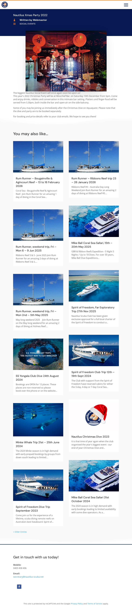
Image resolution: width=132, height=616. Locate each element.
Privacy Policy (77, 603)
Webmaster (40, 20)
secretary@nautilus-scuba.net (28, 576)
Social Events (27, 23)
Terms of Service (94, 603)
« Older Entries (20, 532)
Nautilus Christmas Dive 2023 (90, 436)
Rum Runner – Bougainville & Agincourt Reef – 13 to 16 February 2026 (38, 182)
